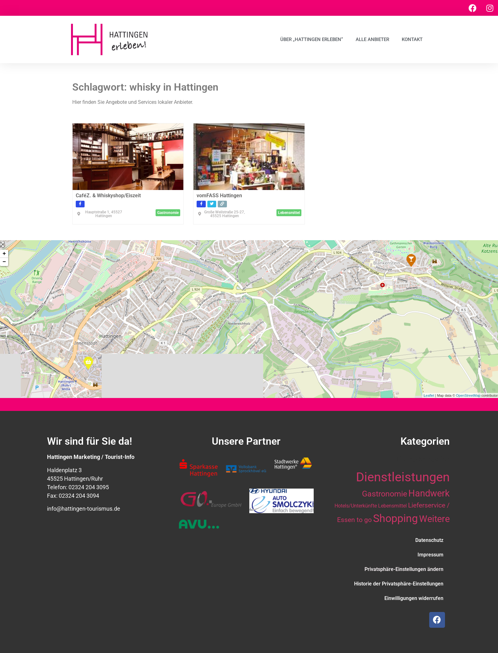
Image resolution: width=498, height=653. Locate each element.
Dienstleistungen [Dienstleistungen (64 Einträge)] (403, 477)
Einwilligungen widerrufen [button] (413, 598)
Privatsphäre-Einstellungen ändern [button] (404, 569)
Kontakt (412, 39)
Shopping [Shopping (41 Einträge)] (395, 518)
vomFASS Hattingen (219, 196)
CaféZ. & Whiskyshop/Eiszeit (108, 196)
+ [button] (4, 254)
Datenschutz (429, 540)
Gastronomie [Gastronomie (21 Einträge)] (384, 493)
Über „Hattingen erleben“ (311, 39)
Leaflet (429, 395)
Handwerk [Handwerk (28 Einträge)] (429, 493)
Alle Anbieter (372, 39)
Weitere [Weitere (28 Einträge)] (434, 518)
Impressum (430, 555)
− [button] (4, 262)
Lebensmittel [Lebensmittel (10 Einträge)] (392, 506)
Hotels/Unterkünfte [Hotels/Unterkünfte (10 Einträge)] (356, 506)
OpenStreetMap (468, 395)
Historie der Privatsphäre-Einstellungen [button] (398, 584)
